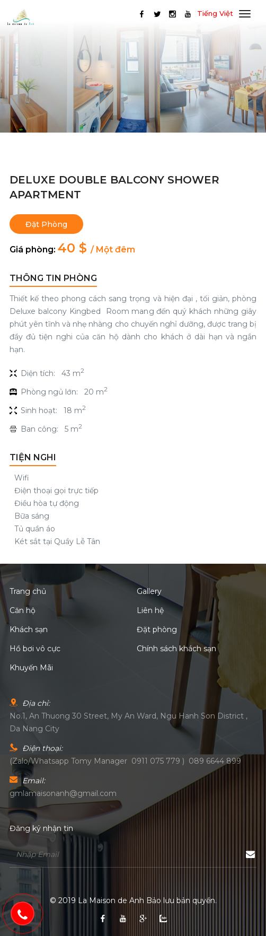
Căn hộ (23, 610)
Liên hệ (150, 610)
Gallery (149, 591)
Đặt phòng (46, 224)
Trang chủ (28, 591)
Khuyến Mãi (31, 667)
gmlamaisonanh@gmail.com (63, 793)
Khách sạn (29, 629)
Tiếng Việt (215, 13)
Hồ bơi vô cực (35, 648)
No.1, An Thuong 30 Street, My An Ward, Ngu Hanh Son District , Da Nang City (128, 722)
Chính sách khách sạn (176, 648)
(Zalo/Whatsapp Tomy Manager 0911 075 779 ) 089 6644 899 (125, 761)
